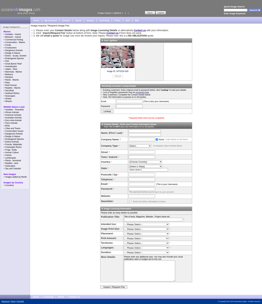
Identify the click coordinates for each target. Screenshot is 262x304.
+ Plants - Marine (11, 80)
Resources (6, 301)
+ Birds (7, 126)
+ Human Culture (11, 152)
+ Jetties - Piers (10, 69)
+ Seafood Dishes (11, 93)
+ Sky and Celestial (12, 168)
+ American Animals (12, 115)
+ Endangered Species (14, 58)
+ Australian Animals (13, 118)
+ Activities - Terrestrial (14, 109)
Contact (66, 20)
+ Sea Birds (9, 90)
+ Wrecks (8, 101)
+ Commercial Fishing (13, 40)
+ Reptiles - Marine (12, 88)
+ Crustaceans (10, 48)
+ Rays (7, 82)
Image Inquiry (104, 13)
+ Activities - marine (12, 34)
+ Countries (9, 185)
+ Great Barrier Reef (13, 64)
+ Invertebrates (10, 66)
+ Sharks (8, 98)
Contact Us (74, 297)
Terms (13, 301)
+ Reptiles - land (11, 163)
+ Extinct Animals (11, 142)
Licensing (104, 20)
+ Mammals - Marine (13, 72)
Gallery (90, 20)
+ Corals (7, 45)
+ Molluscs (8, 74)
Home (36, 20)
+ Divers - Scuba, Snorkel (15, 56)
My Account (51, 20)
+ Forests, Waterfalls (13, 144)
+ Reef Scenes (10, 85)
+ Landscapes (10, 158)
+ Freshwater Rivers (13, 147)
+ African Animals (11, 112)
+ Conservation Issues (13, 131)
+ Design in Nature (12, 53)
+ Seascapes (9, 96)
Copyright (20, 301)
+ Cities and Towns (12, 128)
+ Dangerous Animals (13, 50)
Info (128, 20)
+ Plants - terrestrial (12, 160)
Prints (117, 20)
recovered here (142, 92)
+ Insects (8, 155)
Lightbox (117, 13)
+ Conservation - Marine (14, 42)
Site (137, 20)
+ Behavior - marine (12, 37)
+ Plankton (8, 77)
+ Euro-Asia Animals (13, 120)
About (78, 20)
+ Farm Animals (11, 123)
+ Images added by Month (15, 177)
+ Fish (6, 61)
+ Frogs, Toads (10, 150)
